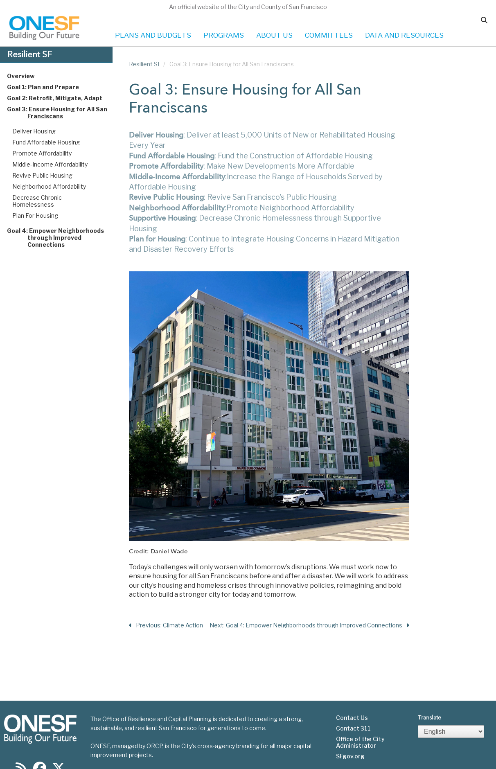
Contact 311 (353, 705)
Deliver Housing (34, 131)
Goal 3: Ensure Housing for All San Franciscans (65, 113)
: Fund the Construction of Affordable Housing (251, 155)
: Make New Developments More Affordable (241, 166)
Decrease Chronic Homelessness (37, 201)
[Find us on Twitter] (58, 748)
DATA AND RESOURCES (404, 35)
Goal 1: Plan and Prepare (51, 86)
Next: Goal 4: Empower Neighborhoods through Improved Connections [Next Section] (309, 625)
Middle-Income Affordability (50, 164)
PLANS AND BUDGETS (153, 35)
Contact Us (352, 695)
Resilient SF (145, 64)
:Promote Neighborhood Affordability (242, 207)
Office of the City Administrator (360, 719)
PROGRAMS (223, 35)
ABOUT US (274, 35)
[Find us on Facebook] (39, 748)
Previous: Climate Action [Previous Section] (166, 625)
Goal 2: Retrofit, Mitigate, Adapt (62, 98)
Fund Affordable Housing (46, 142)
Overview (28, 75)
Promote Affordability (42, 153)
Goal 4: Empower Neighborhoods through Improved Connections (63, 237)
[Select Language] (451, 708)
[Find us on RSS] (21, 748)
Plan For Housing (35, 215)
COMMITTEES (329, 35)
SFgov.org (350, 733)
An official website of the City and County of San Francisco (248, 6)
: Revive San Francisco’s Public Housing (233, 197)
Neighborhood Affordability (49, 186)
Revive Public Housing (42, 175)
